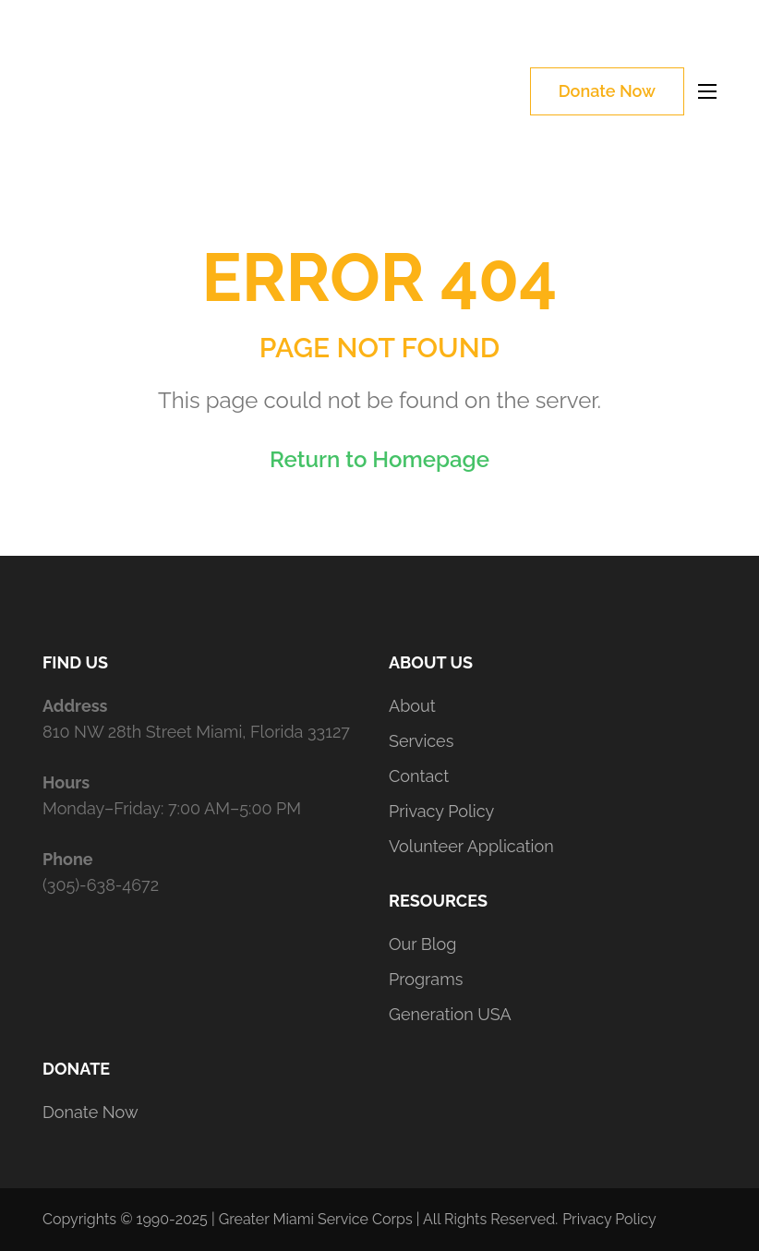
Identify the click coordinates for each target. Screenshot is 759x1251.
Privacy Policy (441, 811)
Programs (426, 979)
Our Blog (422, 944)
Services (421, 741)
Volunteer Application (471, 846)
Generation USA (450, 1014)
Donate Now (607, 91)
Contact (419, 776)
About (412, 706)
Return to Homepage (379, 459)
